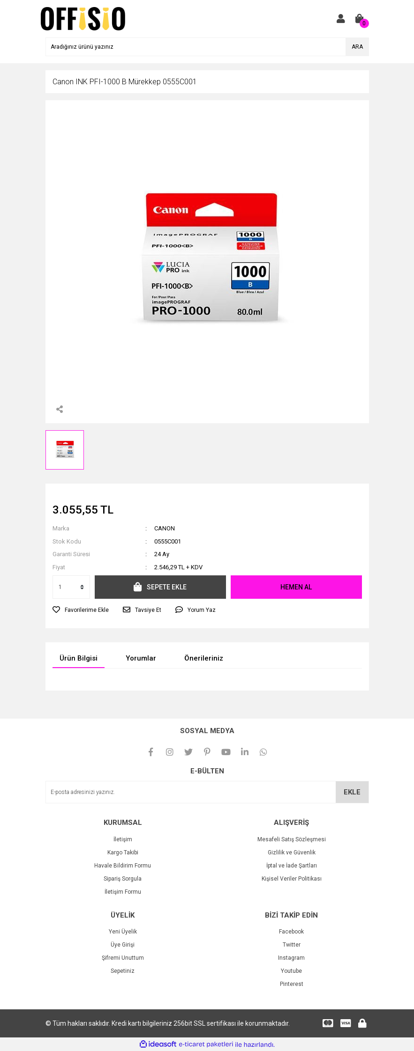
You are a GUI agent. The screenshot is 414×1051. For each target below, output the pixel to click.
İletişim (122, 839)
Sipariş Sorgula (123, 878)
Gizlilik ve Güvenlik (292, 852)
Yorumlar (141, 658)
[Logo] (83, 18)
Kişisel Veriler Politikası (292, 878)
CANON (164, 528)
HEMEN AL (296, 587)
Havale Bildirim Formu (122, 865)
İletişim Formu (123, 892)
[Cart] (359, 18)
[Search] (207, 46)
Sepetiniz (123, 971)
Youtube (291, 971)
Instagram (291, 958)
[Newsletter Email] (207, 792)
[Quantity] (71, 587)
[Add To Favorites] (81, 610)
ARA (357, 47)
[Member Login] (340, 18)
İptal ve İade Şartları (291, 865)
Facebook (291, 931)
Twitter (292, 944)
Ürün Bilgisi (79, 658)
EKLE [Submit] (352, 792)
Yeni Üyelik (123, 931)
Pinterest (291, 984)
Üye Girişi (123, 944)
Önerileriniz (203, 658)
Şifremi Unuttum (123, 958)
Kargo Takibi (122, 852)
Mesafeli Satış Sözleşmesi (291, 839)
